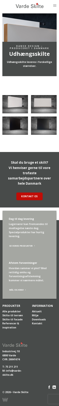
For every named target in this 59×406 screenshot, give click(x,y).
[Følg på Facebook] (49, 387)
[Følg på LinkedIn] (54, 387)
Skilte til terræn (12, 315)
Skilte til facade (12, 319)
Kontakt (37, 323)
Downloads (39, 319)
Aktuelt (37, 311)
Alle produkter (11, 311)
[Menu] (55, 5)
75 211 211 (11, 366)
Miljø (35, 315)
